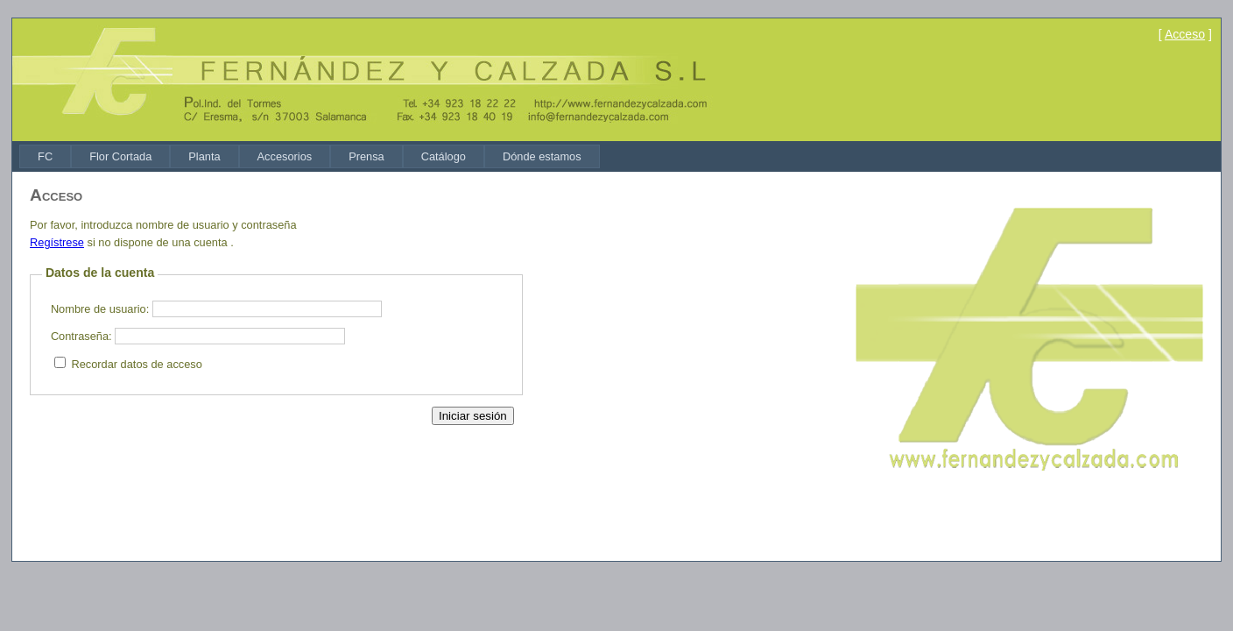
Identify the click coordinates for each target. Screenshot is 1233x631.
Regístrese (57, 242)
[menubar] (309, 156)
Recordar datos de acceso (136, 364)
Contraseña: (81, 336)
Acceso (1185, 34)
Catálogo (443, 156)
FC (45, 156)
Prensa (366, 156)
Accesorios (285, 156)
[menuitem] (45, 156)
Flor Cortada (120, 156)
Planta (204, 156)
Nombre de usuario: (100, 309)
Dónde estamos (542, 156)
